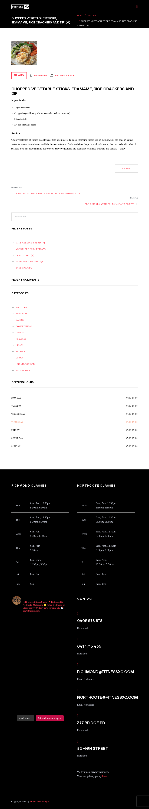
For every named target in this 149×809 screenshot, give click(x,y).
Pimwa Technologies (39, 801)
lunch (20, 345)
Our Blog (92, 15)
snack (70, 76)
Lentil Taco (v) (25, 255)
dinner (20, 333)
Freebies (21, 339)
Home (80, 15)
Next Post (134, 198)
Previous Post (16, 187)
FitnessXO (40, 76)
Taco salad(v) (24, 268)
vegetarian (23, 370)
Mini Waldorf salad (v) (30, 243)
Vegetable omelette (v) (31, 249)
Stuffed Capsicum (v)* (29, 262)
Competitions (24, 326)
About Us (21, 307)
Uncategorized (25, 364)
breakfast (22, 314)
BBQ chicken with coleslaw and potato (111, 204)
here (104, 776)
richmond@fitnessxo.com (105, 672)
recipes (60, 76)
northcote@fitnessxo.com (107, 697)
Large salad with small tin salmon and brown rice (46, 193)
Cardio (20, 320)
